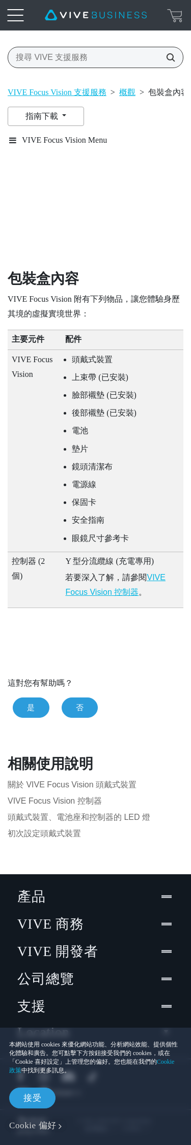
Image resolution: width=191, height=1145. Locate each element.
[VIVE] (96, 15)
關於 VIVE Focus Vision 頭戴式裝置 (72, 784)
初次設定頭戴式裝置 (44, 833)
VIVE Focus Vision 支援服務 (57, 92)
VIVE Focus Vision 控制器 (55, 801)
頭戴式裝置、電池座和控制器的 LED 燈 (79, 817)
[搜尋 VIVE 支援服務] (167, 57)
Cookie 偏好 (33, 1125)
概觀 (127, 92)
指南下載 (42, 116)
